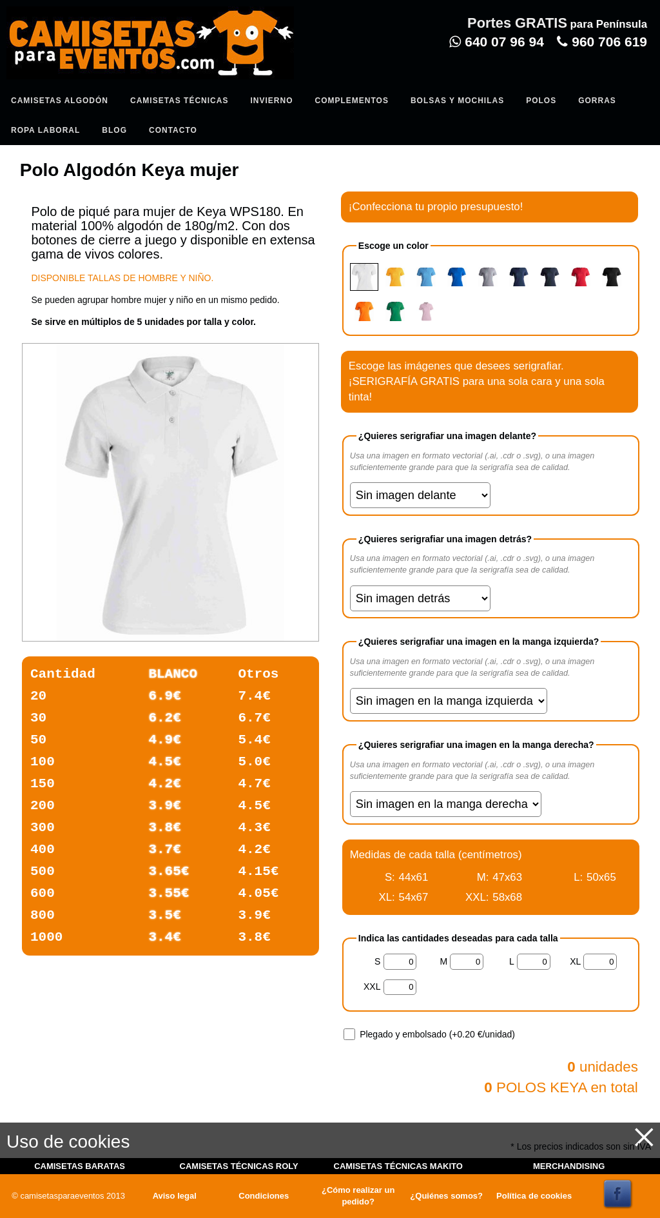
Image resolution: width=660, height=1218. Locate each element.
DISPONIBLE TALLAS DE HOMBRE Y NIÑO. (122, 278)
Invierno (271, 100)
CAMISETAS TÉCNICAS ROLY (239, 1166)
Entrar (265, 75)
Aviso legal (175, 1196)
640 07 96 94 (496, 41)
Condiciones (263, 1196)
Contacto (173, 130)
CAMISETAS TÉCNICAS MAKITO (398, 1166)
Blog (114, 130)
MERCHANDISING (569, 1166)
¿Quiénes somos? (446, 1196)
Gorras (597, 100)
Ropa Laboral (45, 130)
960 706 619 (602, 41)
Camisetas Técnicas (179, 100)
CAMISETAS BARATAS (79, 1166)
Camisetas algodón (59, 100)
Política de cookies (534, 1196)
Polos (541, 100)
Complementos (351, 100)
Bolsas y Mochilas (457, 100)
